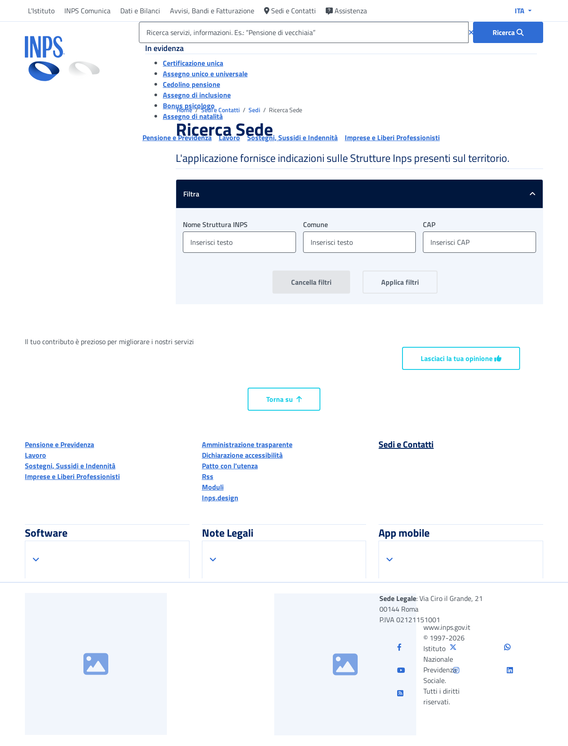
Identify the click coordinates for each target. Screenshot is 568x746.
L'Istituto (41, 10)
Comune (315, 224)
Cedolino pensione (191, 84)
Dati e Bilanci (140, 10)
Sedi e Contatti (290, 10)
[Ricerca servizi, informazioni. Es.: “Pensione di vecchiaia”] (304, 32)
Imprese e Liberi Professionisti (72, 476)
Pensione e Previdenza (59, 444)
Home (185, 109)
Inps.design (220, 497)
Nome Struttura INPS (215, 224)
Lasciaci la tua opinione (461, 358)
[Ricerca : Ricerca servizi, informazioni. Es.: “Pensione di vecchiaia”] (508, 32)
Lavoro (35, 455)
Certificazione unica (193, 63)
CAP (429, 224)
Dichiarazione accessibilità (242, 455)
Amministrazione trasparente (247, 444)
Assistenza (346, 10)
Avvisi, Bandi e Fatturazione (212, 10)
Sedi (254, 109)
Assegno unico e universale (205, 73)
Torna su (284, 399)
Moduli (213, 487)
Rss (207, 476)
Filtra (363, 194)
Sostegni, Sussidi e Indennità (70, 465)
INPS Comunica (87, 10)
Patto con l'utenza (230, 465)
